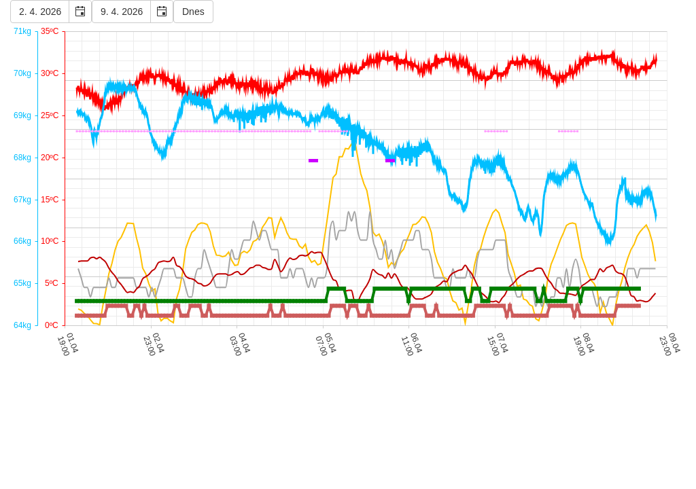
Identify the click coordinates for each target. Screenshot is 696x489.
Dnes (193, 11)
